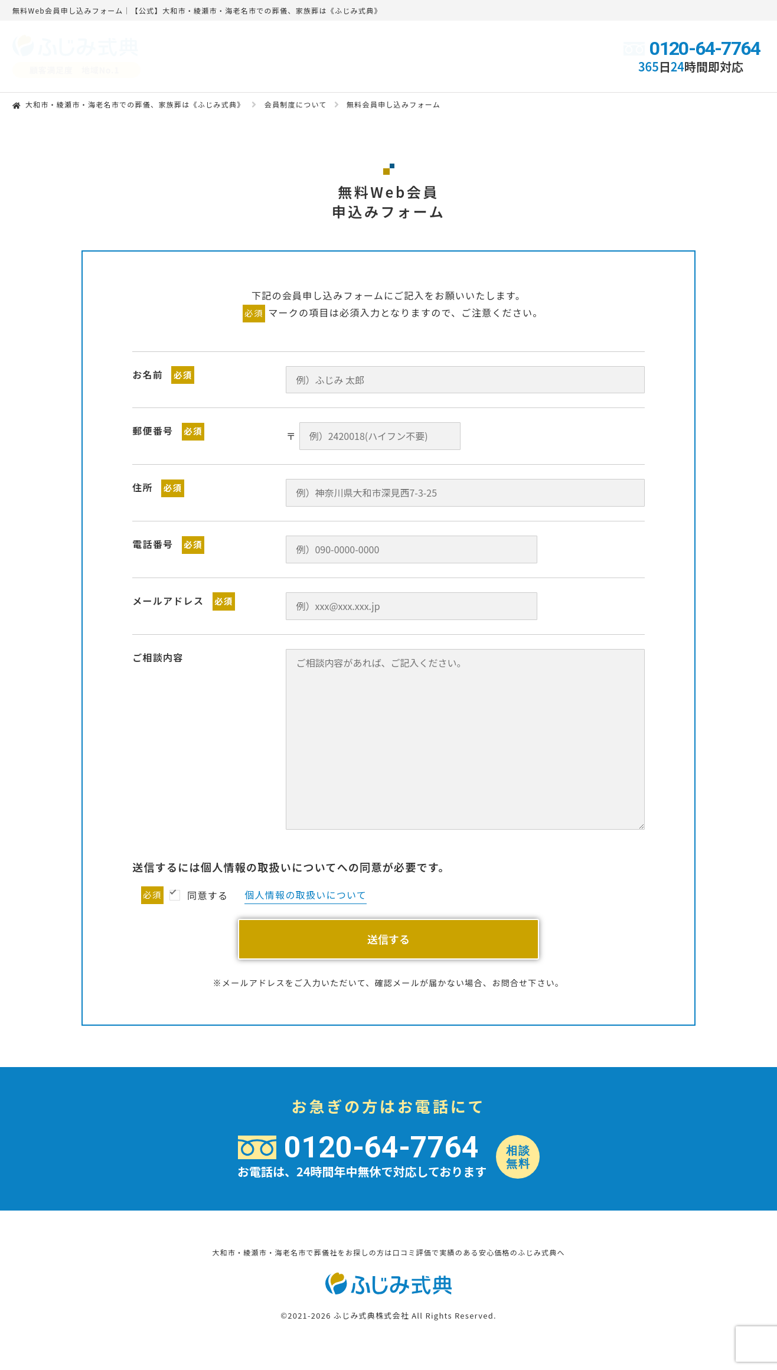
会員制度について (296, 104)
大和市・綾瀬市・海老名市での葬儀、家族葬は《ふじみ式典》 (135, 104)
